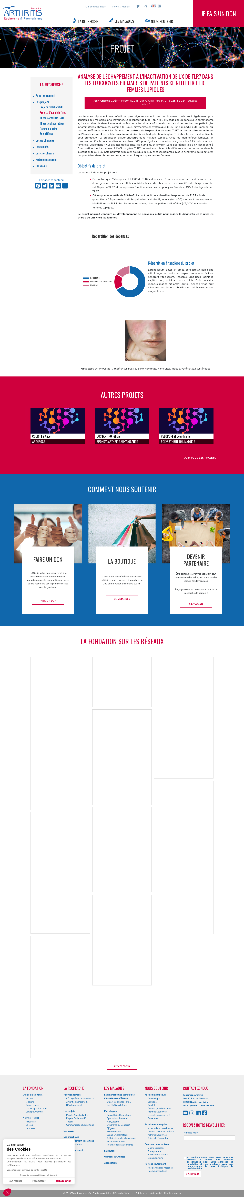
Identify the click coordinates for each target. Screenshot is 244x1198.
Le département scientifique (80, 1140)
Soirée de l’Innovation (158, 1138)
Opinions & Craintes (114, 1156)
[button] (7, 1192)
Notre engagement (47, 159)
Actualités (31, 1121)
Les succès (42, 146)
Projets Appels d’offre (77, 1115)
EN (156, 5)
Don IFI (151, 1105)
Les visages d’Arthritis (37, 1108)
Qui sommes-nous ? (96, 6)
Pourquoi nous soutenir (157, 1144)
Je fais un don (218, 13)
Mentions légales (172, 1193)
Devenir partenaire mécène (161, 1131)
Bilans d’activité (155, 1158)
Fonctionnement (45, 95)
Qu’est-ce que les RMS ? (119, 1102)
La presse (30, 1128)
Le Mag (29, 1125)
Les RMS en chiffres (117, 1105)
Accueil (108, 29)
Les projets (42, 102)
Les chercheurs (45, 153)
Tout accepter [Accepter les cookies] (62, 1181)
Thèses (69, 1121)
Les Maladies (124, 21)
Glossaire (41, 166)
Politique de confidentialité (149, 1193)
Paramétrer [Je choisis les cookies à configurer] (38, 1181)
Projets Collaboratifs (76, 1118)
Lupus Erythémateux (117, 1135)
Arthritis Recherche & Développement (77, 1103)
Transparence (154, 1151)
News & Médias (120, 6)
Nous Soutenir (162, 21)
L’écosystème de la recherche (80, 1098)
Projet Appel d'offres (127, 29)
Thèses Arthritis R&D (52, 118)
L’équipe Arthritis (34, 1111)
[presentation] (209, 1149)
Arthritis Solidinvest (157, 1111)
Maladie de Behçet (116, 1141)
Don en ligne (154, 1098)
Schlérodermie (114, 1131)
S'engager (196, 603)
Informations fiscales (158, 1154)
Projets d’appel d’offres (53, 112)
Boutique (152, 1102)
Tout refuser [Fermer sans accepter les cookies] (15, 1181)
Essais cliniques (45, 140)
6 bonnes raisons (156, 1148)
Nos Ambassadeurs (157, 1171)
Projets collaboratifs (51, 107)
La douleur (109, 1150)
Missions (30, 1102)
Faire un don (47, 600)
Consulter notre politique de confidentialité (27, 1170)
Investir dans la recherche (160, 1128)
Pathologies (110, 1111)
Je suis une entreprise (156, 1124)
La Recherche (88, 21)
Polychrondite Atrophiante (120, 1144)
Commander (122, 599)
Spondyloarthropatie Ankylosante (117, 1120)
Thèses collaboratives (52, 123)
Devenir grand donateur (159, 1108)
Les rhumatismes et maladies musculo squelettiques (119, 1096)
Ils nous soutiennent (155, 1163)
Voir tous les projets (199, 458)
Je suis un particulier (155, 1094)
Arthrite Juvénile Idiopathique (121, 1138)
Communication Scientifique (80, 1125)
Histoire (29, 1098)
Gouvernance (32, 1105)
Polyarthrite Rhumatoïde (119, 1115)
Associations (110, 1162)
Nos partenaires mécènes (160, 1167)
